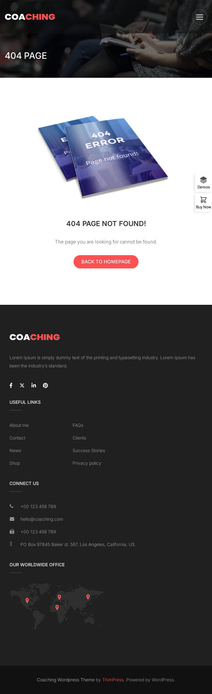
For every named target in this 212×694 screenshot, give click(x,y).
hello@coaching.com (42, 519)
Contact (17, 437)
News (15, 450)
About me (19, 425)
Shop (14, 463)
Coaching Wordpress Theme (66, 679)
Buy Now (203, 207)
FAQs (78, 425)
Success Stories (89, 450)
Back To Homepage (106, 262)
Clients (79, 437)
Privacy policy (87, 463)
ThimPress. (113, 679)
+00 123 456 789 (38, 506)
